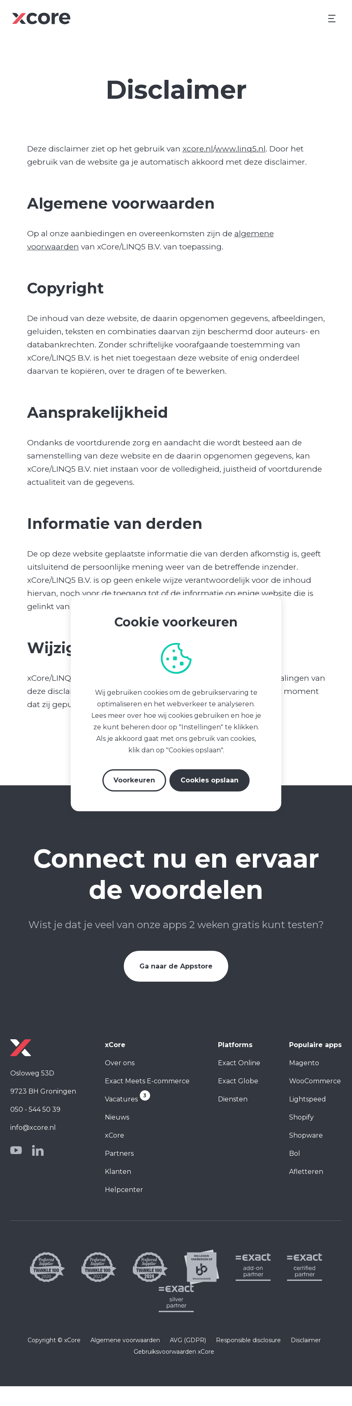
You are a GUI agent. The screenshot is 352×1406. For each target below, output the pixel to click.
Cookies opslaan (210, 780)
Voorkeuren (134, 780)
